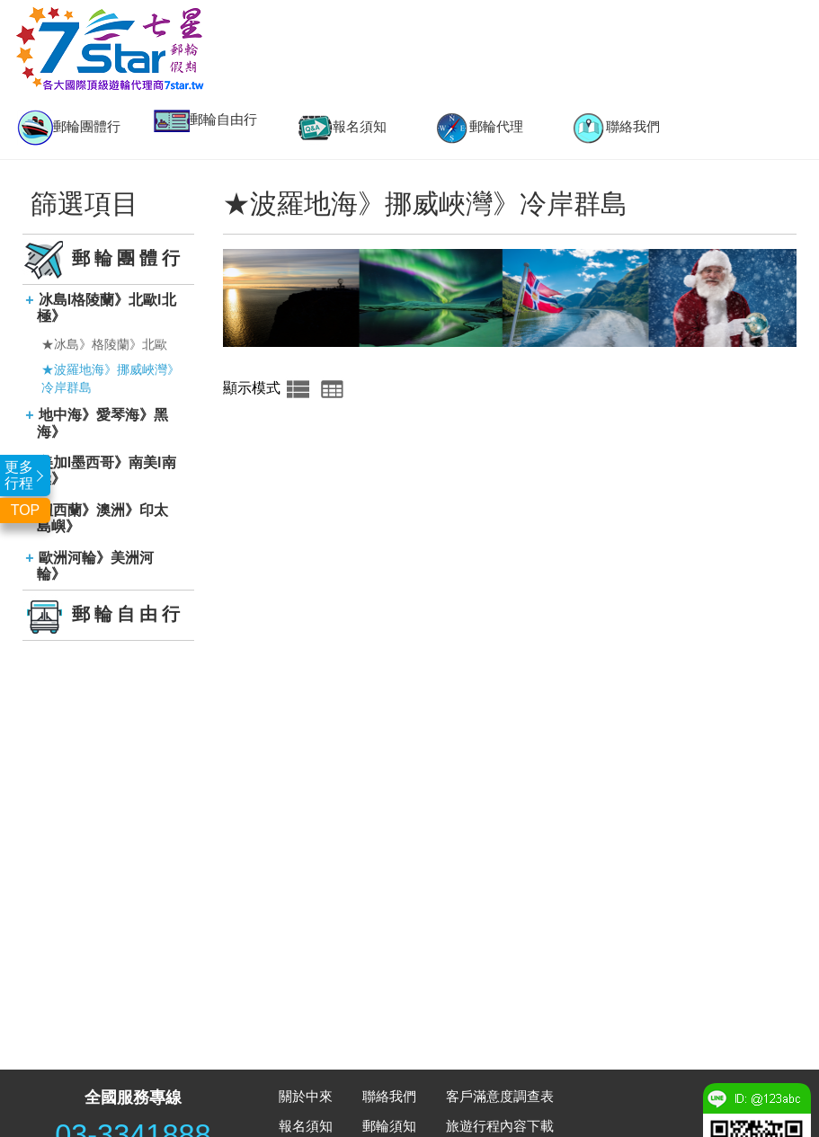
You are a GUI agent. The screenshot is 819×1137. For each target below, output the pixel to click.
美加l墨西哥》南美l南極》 (106, 470)
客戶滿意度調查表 (500, 1096)
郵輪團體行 (68, 128)
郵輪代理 (478, 128)
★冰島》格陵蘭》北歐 (104, 344)
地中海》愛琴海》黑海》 (102, 423)
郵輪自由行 (205, 121)
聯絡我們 (615, 128)
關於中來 (306, 1096)
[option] (68, 127)
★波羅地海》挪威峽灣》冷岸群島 (110, 378)
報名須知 (342, 128)
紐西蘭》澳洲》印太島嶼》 (102, 518)
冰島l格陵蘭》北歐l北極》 (106, 308)
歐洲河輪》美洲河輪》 (95, 566)
